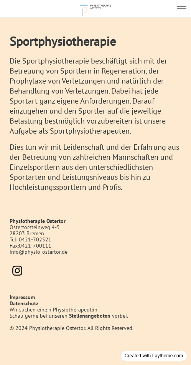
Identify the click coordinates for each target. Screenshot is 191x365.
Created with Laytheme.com (154, 355)
